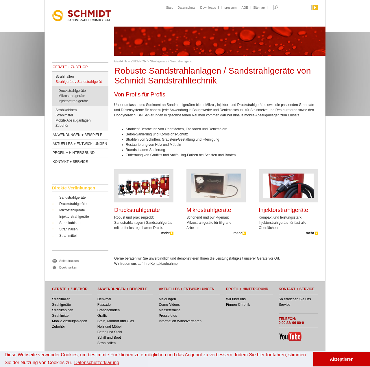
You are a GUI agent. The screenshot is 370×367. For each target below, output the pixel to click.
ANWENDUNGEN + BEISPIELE (77, 135)
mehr (165, 233)
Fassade (104, 305)
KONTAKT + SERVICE (70, 162)
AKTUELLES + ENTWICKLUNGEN (80, 144)
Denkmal (104, 299)
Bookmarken (68, 267)
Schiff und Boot (109, 338)
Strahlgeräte (61, 305)
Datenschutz (186, 7)
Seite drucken (69, 260)
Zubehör (62, 126)
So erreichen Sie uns (295, 299)
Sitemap (259, 7)
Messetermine (169, 310)
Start (169, 7)
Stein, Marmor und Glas (115, 321)
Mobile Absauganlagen (73, 120)
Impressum (228, 7)
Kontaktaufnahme (163, 264)
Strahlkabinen (66, 110)
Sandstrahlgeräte (72, 197)
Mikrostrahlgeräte (71, 96)
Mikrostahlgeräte (72, 210)
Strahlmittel (64, 115)
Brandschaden (108, 310)
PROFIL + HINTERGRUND (74, 153)
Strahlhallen (65, 76)
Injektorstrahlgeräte (73, 101)
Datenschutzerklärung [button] (96, 362)
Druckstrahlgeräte (72, 91)
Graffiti (102, 316)
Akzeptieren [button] (342, 359)
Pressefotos (168, 316)
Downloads (208, 7)
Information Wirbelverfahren (180, 321)
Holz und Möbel (109, 327)
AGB (244, 7)
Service (284, 305)
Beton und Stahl (109, 332)
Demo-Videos (169, 305)
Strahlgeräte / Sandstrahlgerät (79, 82)
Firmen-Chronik (238, 305)
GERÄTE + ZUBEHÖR (70, 67)
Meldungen (167, 299)
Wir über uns (236, 299)
